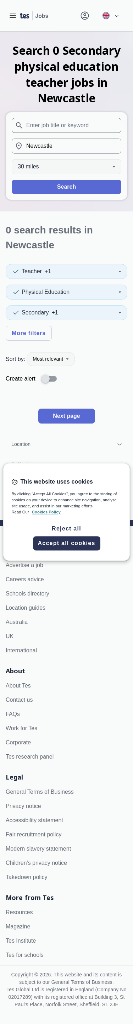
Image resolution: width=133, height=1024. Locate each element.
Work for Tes (21, 728)
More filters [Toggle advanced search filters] (29, 333)
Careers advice (25, 579)
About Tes (18, 686)
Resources (19, 912)
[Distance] (66, 166)
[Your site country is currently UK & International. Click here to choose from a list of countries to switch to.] (110, 16)
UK (9, 636)
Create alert (20, 379)
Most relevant (51, 359)
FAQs (13, 714)
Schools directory (27, 594)
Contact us (19, 700)
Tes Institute (21, 941)
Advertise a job (24, 565)
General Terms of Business (40, 792)
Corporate (18, 742)
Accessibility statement (34, 820)
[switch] (51, 379)
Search (66, 187)
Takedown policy (26, 877)
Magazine (18, 926)
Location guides (25, 608)
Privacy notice (23, 806)
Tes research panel (30, 757)
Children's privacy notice (36, 863)
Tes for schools (25, 955)
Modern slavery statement (38, 849)
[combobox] (66, 125)
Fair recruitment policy (33, 834)
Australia (17, 622)
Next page (66, 416)
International (21, 650)
